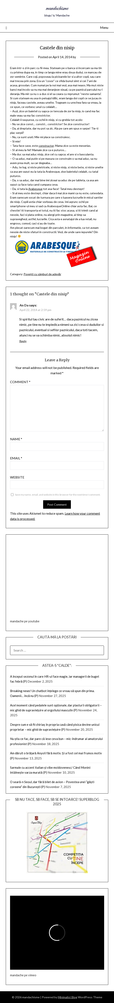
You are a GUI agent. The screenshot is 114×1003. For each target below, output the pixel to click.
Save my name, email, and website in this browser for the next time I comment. (57, 494)
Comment (20, 382)
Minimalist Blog (67, 997)
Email (16, 458)
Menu (104, 27)
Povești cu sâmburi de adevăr (42, 274)
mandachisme (57, 8)
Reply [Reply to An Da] (22, 341)
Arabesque (35, 189)
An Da (24, 305)
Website (17, 477)
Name (16, 439)
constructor (46, 145)
